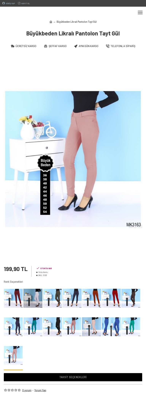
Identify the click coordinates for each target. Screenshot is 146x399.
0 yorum (26, 390)
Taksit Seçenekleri (73, 377)
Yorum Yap (40, 390)
